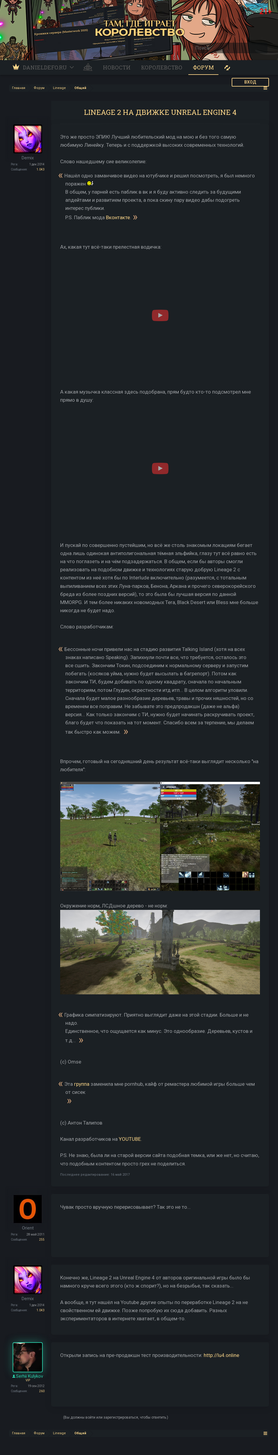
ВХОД (250, 82)
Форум (203, 67)
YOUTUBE (130, 1139)
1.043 (40, 169)
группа (81, 1084)
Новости (117, 67)
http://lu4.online (221, 1355)
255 (42, 1239)
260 (42, 1391)
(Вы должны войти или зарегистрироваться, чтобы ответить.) (115, 1417)
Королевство (161, 67)
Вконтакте (118, 217)
